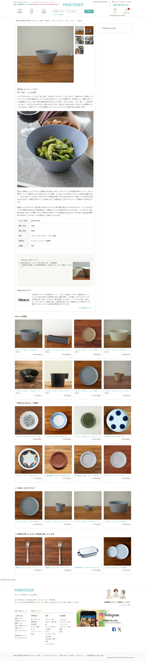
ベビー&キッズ (50, 644)
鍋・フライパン (36, 619)
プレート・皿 (49, 619)
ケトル (33, 629)
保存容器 (34, 624)
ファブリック (64, 624)
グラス (47, 631)
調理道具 (34, 622)
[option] (45, 54)
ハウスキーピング (65, 622)
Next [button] (70, 54)
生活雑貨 (43, 12)
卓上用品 (48, 636)
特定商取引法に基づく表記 (95, 655)
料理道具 (19, 12)
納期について (19, 623)
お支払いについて (20, 621)
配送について (19, 618)
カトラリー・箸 (50, 634)
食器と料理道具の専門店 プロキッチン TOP (29, 20)
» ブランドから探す (58, 14)
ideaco (47, 20)
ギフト (115, 12)
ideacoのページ (85, 308)
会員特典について (20, 635)
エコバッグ (63, 619)
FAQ (72, 655)
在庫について (19, 628)
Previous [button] (20, 54)
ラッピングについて (21, 638)
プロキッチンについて (50, 655)
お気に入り (127, 11)
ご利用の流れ (19, 616)
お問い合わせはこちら (121, 5)
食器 (31, 12)
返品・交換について (21, 625)
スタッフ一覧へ (126, 605)
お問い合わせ (64, 655)
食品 (61, 631)
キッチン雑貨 (35, 627)
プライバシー (80, 655)
